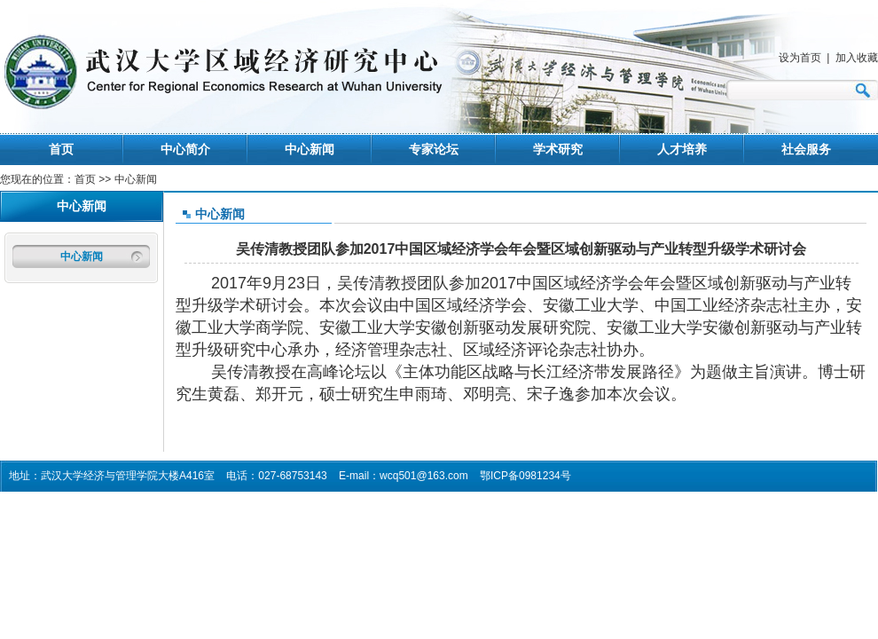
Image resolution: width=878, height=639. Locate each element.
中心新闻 (309, 149)
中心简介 (185, 149)
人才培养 (682, 149)
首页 (61, 149)
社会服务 (806, 149)
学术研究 (558, 149)
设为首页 (800, 57)
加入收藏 (856, 57)
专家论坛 (434, 149)
